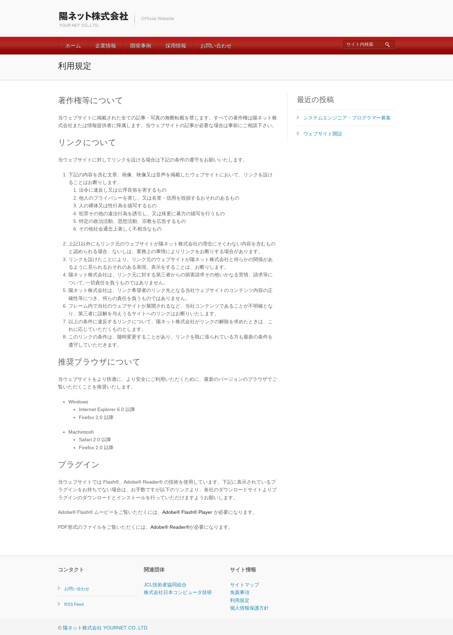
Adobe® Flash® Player (187, 512)
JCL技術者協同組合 (165, 584)
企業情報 (105, 46)
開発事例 (140, 46)
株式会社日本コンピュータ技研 (178, 592)
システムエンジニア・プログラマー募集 (347, 117)
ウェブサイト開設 (322, 133)
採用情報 (175, 46)
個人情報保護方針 (249, 608)
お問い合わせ (216, 46)
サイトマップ (244, 584)
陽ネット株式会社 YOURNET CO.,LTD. (106, 627)
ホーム (73, 46)
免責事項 (239, 592)
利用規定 (239, 600)
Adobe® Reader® (169, 527)
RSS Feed (74, 604)
